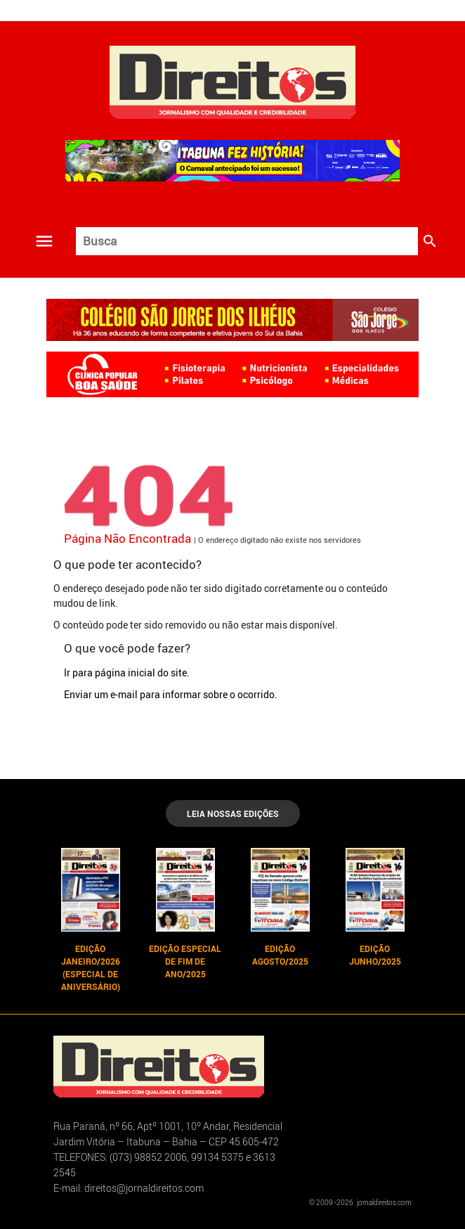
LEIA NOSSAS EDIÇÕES (233, 813)
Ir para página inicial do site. (127, 672)
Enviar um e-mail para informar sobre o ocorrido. (170, 694)
